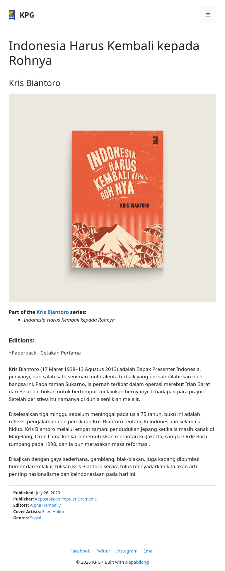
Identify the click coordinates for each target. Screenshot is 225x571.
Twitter (103, 551)
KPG (27, 15)
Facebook (80, 551)
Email (149, 551)
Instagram (126, 551)
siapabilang (137, 562)
